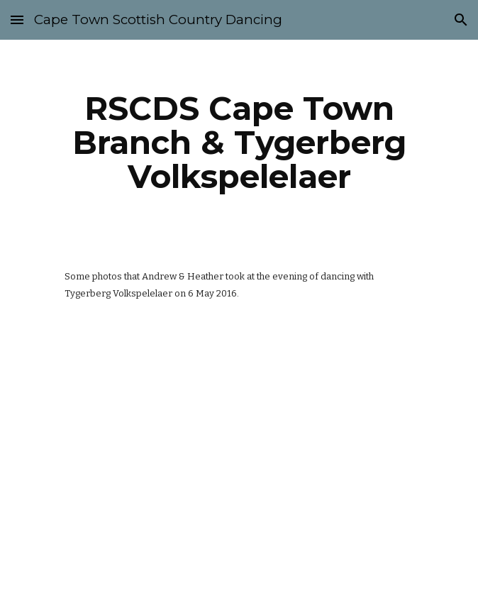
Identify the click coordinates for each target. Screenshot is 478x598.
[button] (17, 19)
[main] (238, 143)
